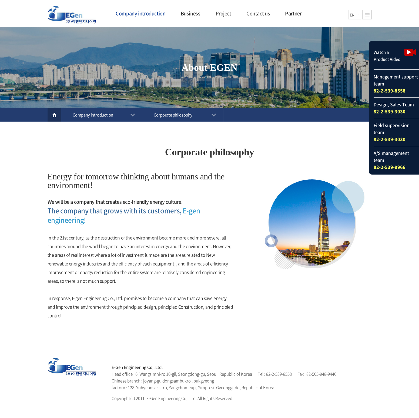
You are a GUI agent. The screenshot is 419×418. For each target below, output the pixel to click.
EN (352, 14)
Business (190, 13)
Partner (293, 13)
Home (54, 115)
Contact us (258, 13)
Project (223, 13)
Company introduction (141, 13)
